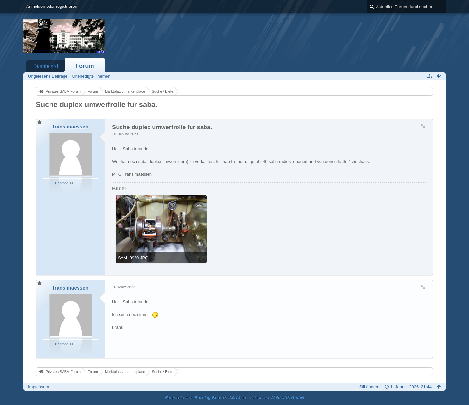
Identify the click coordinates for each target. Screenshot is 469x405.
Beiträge (61, 183)
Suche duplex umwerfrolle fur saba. (96, 104)
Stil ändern (369, 386)
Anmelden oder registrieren (51, 6)
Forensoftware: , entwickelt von (234, 397)
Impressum (38, 386)
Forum (85, 66)
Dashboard (45, 66)
